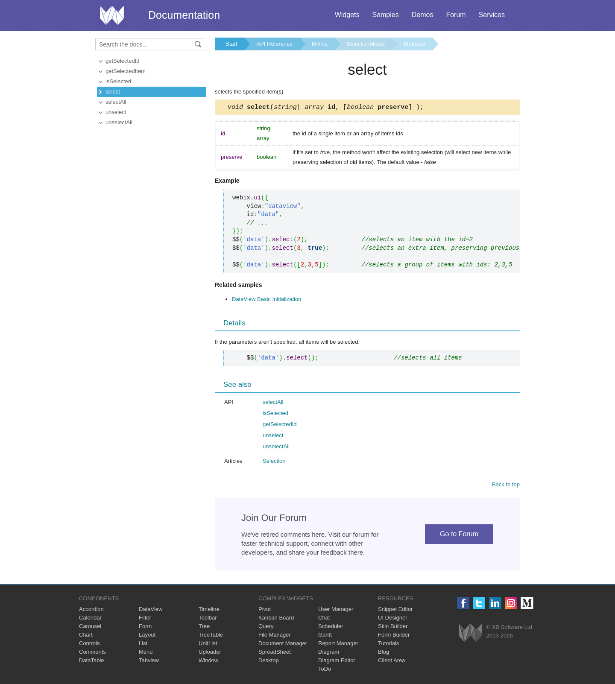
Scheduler (330, 627)
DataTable (91, 661)
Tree (204, 627)
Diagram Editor (336, 661)
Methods (414, 44)
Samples (385, 14)
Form (145, 627)
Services (492, 14)
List (143, 644)
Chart (86, 636)
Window (208, 661)
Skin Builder (392, 627)
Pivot (264, 610)
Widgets (347, 14)
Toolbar (208, 619)
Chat (324, 619)
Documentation (184, 15)
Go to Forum (459, 535)
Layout (147, 636)
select (112, 91)
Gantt (325, 636)
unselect (115, 112)
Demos (422, 14)
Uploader (210, 653)
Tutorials (388, 644)
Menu (146, 653)
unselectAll (118, 122)
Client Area (391, 661)
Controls (89, 644)
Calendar (90, 619)
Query (265, 627)
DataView (150, 610)
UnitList (208, 644)
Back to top (506, 485)
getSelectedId (122, 61)
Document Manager (282, 644)
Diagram (328, 653)
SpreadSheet (274, 653)
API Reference (274, 44)
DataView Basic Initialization (266, 300)
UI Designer (392, 619)
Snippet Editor (395, 610)
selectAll (115, 102)
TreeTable (211, 636)
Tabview (149, 661)
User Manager (335, 610)
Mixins (320, 44)
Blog (383, 653)
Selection (274, 462)
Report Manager (338, 644)
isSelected (118, 81)
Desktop (268, 661)
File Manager (274, 636)
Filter (145, 619)
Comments (92, 653)
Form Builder (394, 636)
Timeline (209, 610)
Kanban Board (276, 619)
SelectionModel (366, 44)
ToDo (324, 670)
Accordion (91, 610)
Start (231, 44)
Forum (456, 14)
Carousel (90, 627)
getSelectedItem (125, 71)
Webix (470, 633)
